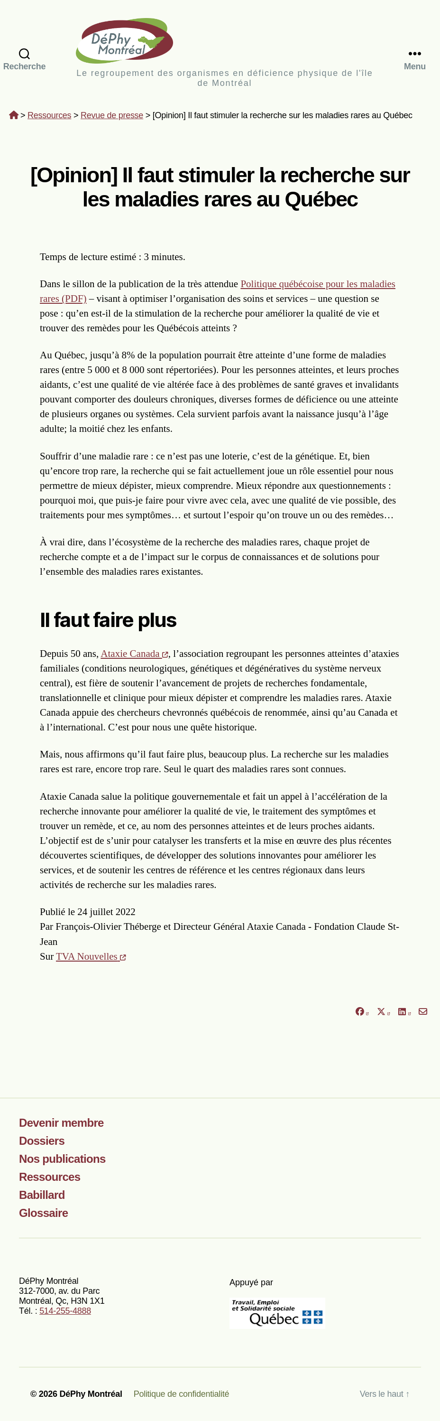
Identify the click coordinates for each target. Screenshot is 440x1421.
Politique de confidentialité (181, 1394)
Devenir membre (61, 1122)
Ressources (49, 115)
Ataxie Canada (134, 653)
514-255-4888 (65, 1311)
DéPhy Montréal (224, 40)
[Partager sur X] (384, 1011)
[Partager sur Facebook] (362, 1011)
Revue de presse (112, 115)
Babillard (42, 1194)
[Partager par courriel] (423, 1011)
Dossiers (41, 1140)
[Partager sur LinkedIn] (404, 1011)
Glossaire (43, 1212)
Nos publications (62, 1158)
